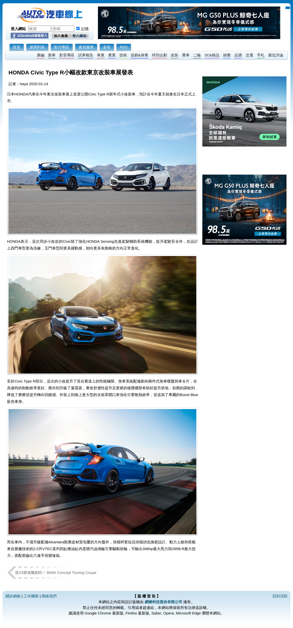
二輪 (197, 55)
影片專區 (61, 47)
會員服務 (86, 47)
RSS (124, 47)
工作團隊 (31, 596)
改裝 (174, 55)
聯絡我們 (49, 596)
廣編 (40, 55)
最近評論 (275, 55)
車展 (100, 55)
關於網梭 (13, 596)
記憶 (85, 29)
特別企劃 (159, 55)
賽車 (186, 55)
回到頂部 (279, 596)
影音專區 (66, 55)
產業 (112, 55)
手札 (260, 55)
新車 (52, 55)
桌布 (106, 47)
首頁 (16, 47)
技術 (123, 55)
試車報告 (85, 55)
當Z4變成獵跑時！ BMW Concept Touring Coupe (55, 572)
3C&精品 (212, 55)
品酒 (238, 55)
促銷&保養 (139, 55)
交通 (249, 55)
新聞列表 (37, 47)
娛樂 (227, 55)
